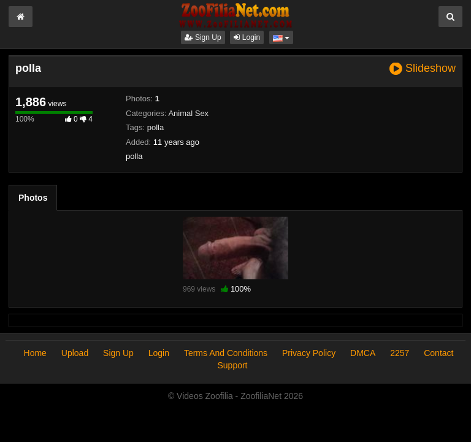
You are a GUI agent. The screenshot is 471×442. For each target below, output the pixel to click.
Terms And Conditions (225, 353)
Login (247, 37)
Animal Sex (188, 113)
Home (35, 353)
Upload (74, 353)
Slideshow (422, 68)
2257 (399, 353)
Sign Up (203, 37)
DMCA (362, 353)
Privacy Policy (308, 353)
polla (155, 127)
